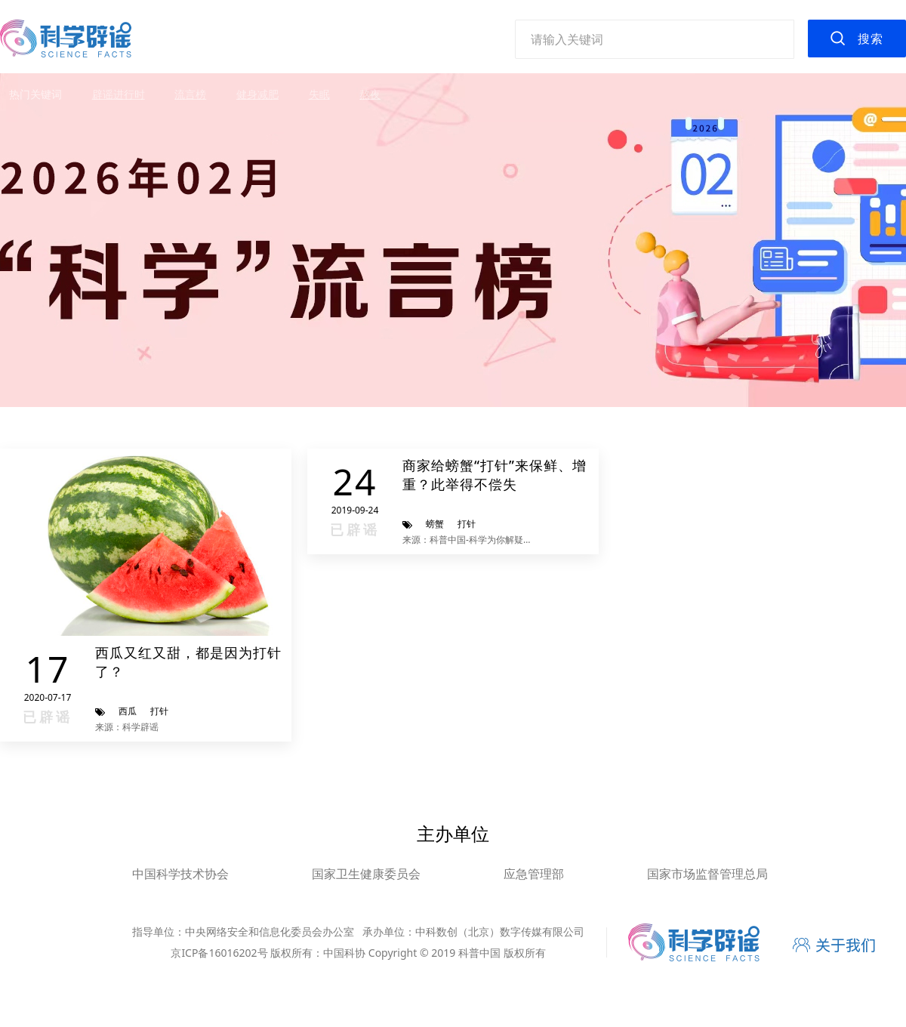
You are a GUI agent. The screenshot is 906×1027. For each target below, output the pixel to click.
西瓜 (128, 711)
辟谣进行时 (118, 94)
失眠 (319, 94)
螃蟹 (435, 523)
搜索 (870, 38)
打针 (159, 711)
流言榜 (190, 94)
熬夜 (370, 94)
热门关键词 (35, 94)
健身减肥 (257, 94)
